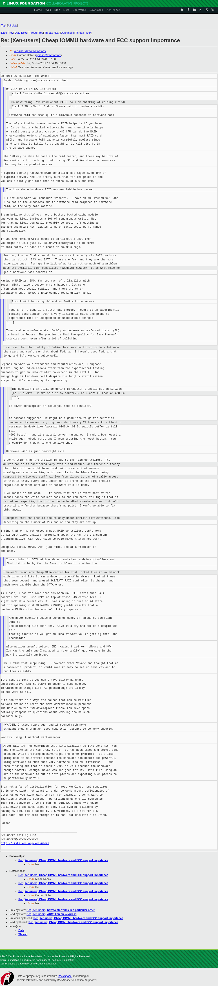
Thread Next (51, 32)
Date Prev (7, 32)
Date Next (21, 32)
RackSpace (64, 976)
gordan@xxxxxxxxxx (48, 55)
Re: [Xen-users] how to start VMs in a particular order (61, 910)
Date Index (67, 32)
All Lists (12, 25)
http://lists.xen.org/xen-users (25, 843)
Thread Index (83, 32)
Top (3, 25)
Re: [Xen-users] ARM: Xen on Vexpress (51, 914)
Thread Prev (35, 32)
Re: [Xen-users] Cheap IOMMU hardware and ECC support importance (63, 860)
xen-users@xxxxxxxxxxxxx (30, 51)
